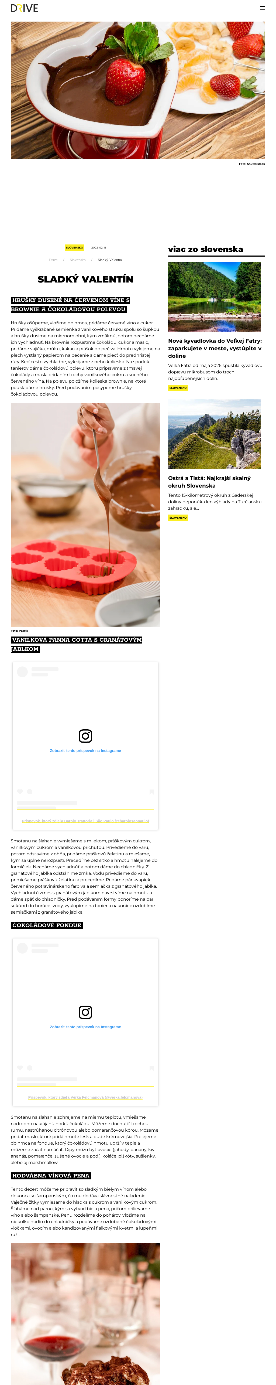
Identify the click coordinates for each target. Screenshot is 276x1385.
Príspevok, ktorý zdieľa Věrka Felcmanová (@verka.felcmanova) (85, 1097)
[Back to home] (24, 8)
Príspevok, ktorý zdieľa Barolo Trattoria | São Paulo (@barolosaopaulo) (85, 821)
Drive (53, 260)
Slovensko (74, 247)
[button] (262, 8)
